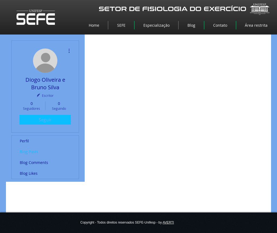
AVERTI (168, 222)
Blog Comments (34, 162)
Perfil (24, 140)
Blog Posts (29, 151)
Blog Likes (29, 173)
